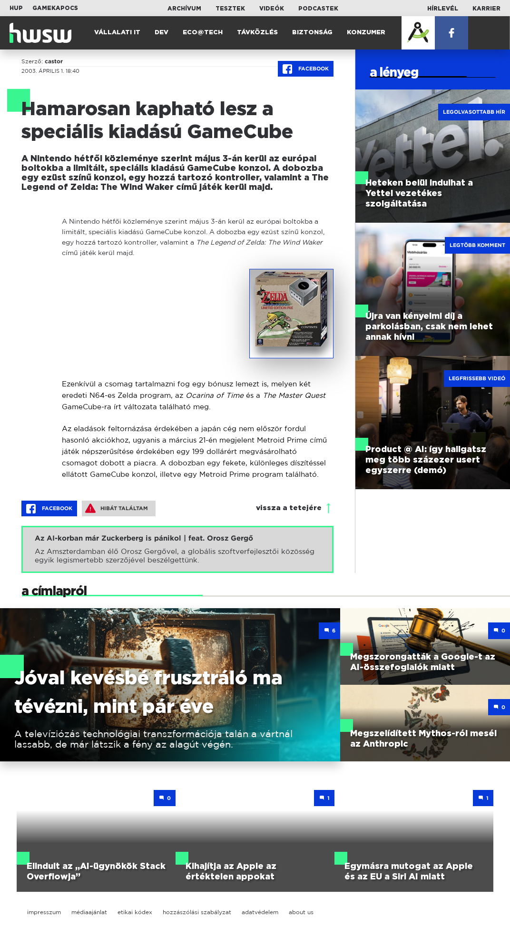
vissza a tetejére (289, 508)
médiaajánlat (89, 912)
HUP (16, 8)
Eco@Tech (203, 33)
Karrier (486, 8)
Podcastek (318, 8)
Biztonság (312, 33)
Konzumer (366, 33)
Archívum (184, 8)
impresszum (44, 912)
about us (301, 912)
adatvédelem (260, 912)
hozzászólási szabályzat (197, 912)
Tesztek (230, 8)
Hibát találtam (116, 508)
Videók (271, 8)
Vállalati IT (117, 33)
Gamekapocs (55, 8)
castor (54, 61)
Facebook (306, 69)
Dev (161, 33)
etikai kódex (135, 912)
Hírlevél (442, 8)
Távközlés (257, 33)
